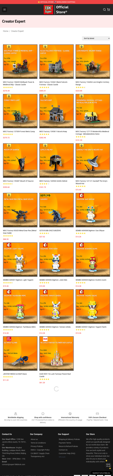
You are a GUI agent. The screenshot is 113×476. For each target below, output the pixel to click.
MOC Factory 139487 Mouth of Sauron (18, 181)
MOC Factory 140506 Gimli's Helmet (53, 181)
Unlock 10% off (108, 465)
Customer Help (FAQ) (67, 453)
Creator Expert (17, 31)
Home (5, 31)
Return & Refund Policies (68, 446)
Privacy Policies (37, 446)
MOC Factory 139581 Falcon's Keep (53, 131)
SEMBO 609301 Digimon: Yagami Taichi (91, 327)
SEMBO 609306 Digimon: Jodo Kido (53, 280)
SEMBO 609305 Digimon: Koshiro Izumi (91, 280)
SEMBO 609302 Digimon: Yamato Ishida (55, 327)
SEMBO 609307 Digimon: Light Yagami (18, 280)
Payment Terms (65, 443)
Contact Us (63, 450)
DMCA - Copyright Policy (40, 450)
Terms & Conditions (38, 443)
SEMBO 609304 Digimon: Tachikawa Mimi (19, 327)
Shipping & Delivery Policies (69, 439)
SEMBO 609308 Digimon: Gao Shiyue (90, 231)
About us (34, 439)
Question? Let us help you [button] (101, 473)
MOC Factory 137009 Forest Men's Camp (19, 131)
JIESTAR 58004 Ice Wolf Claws (15, 374)
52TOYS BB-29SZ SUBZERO (50, 231)
